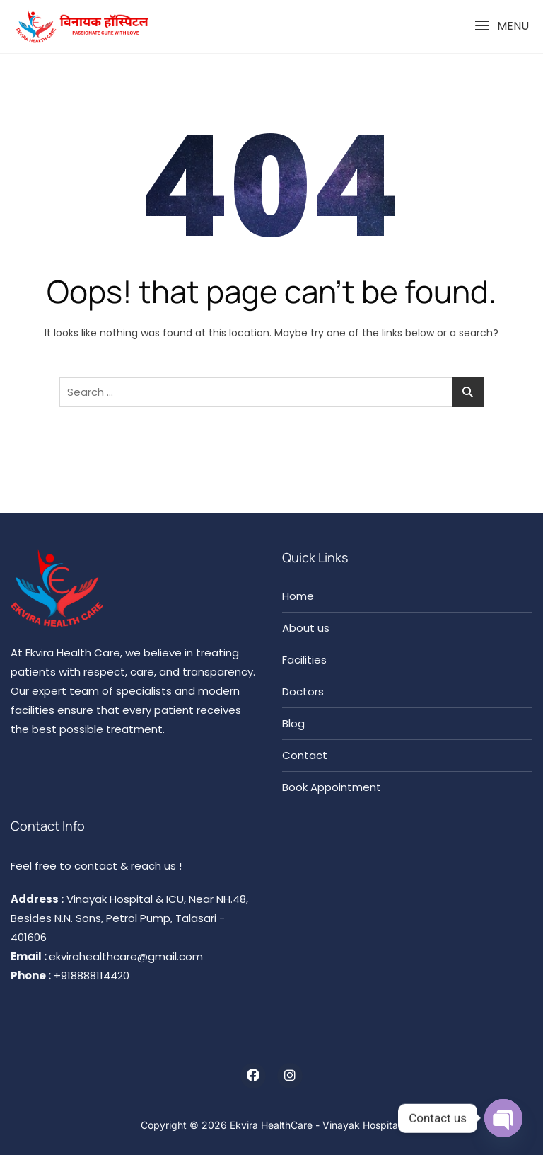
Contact (304, 755)
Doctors (303, 691)
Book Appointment (331, 787)
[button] (501, 26)
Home (298, 595)
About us (305, 627)
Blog (293, 723)
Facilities (304, 659)
